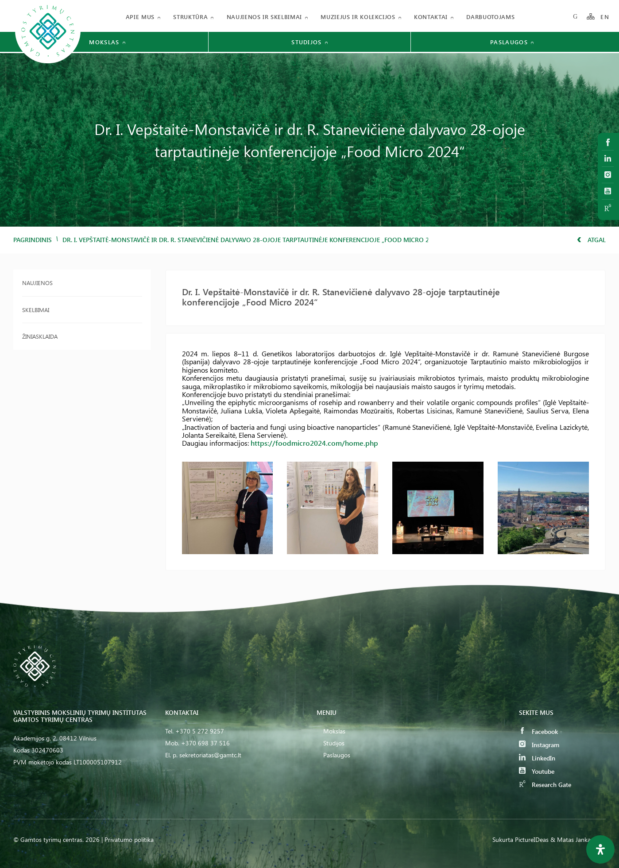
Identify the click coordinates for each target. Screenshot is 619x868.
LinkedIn (537, 758)
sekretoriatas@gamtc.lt (210, 755)
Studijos (333, 743)
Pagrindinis (32, 239)
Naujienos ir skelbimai (264, 16)
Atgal (591, 239)
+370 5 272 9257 (199, 731)
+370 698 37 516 (205, 743)
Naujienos (37, 282)
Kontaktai (431, 16)
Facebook (538, 731)
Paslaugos (336, 755)
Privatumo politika (129, 839)
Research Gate (545, 784)
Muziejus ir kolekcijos (358, 16)
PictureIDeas (532, 839)
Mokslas (334, 731)
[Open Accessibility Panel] (600, 849)
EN (604, 16)
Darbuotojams (490, 16)
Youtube (536, 771)
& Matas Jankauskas (578, 839)
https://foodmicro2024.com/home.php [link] (314, 443)
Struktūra (190, 16)
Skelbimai (35, 309)
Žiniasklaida (40, 336)
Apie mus (140, 16)
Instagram (539, 745)
